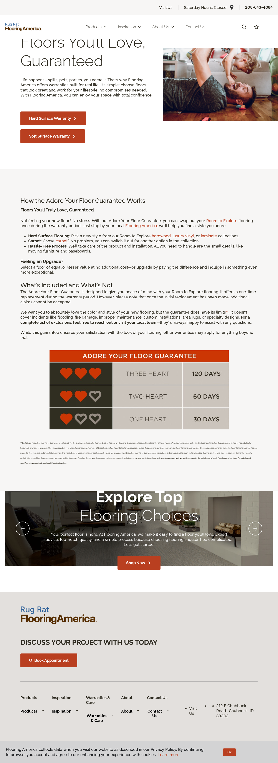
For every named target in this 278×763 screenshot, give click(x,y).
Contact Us (195, 27)
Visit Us (166, 7)
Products (32, 711)
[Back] (23, 528)
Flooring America (141, 225)
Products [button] (96, 27)
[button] (244, 27)
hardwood (161, 236)
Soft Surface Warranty (52, 136)
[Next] (255, 528)
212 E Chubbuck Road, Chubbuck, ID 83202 (235, 710)
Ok (229, 752)
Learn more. (169, 754)
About (130, 711)
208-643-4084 (259, 7)
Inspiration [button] (129, 27)
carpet (62, 241)
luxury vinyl (183, 236)
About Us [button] (163, 27)
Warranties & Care (100, 718)
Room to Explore (221, 220)
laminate (209, 236)
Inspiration (65, 711)
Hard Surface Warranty (53, 118)
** (227, 312)
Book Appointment (49, 660)
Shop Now (139, 562)
